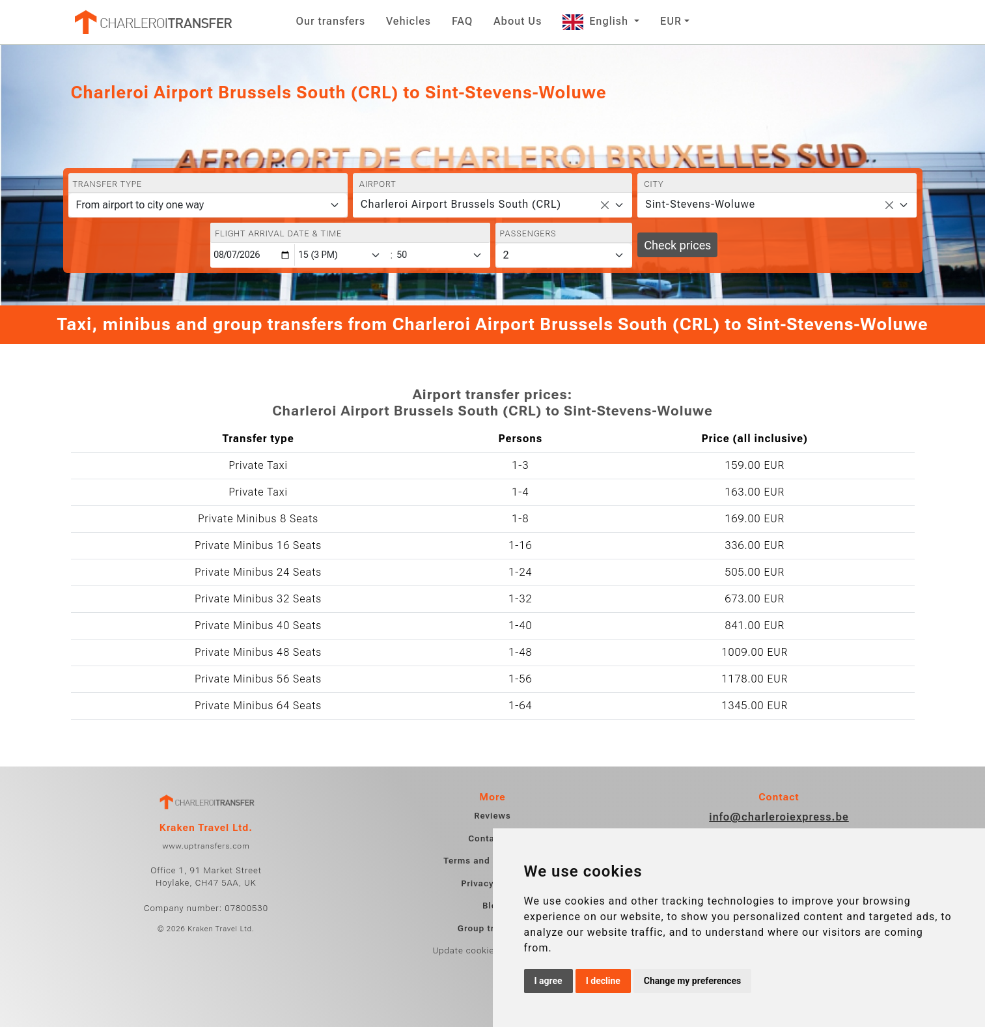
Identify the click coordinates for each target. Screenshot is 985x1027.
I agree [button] (548, 981)
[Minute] (442, 255)
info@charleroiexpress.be (779, 817)
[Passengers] (564, 255)
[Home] (152, 22)
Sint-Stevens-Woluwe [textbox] (700, 204)
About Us (517, 21)
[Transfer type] (208, 205)
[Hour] (342, 255)
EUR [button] (671, 21)
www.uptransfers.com (205, 846)
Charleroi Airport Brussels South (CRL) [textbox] (461, 204)
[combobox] (492, 205)
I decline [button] (603, 981)
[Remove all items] (605, 205)
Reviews (492, 816)
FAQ (462, 21)
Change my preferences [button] (692, 981)
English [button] (596, 21)
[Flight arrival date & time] (252, 255)
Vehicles (408, 21)
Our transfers (331, 21)
